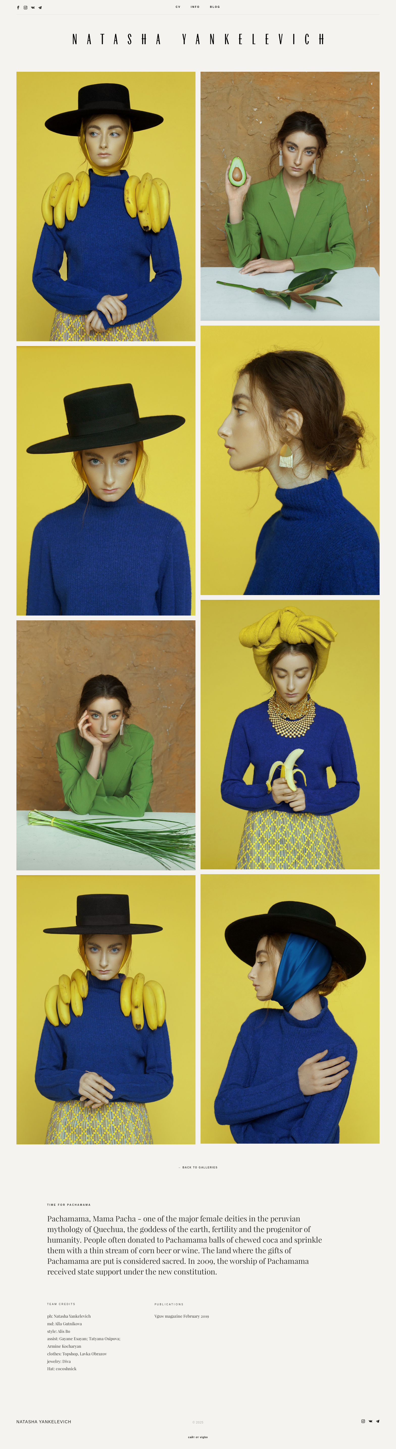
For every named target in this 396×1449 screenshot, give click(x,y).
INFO (195, 7)
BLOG (215, 7)
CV (178, 7)
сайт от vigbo (198, 1437)
